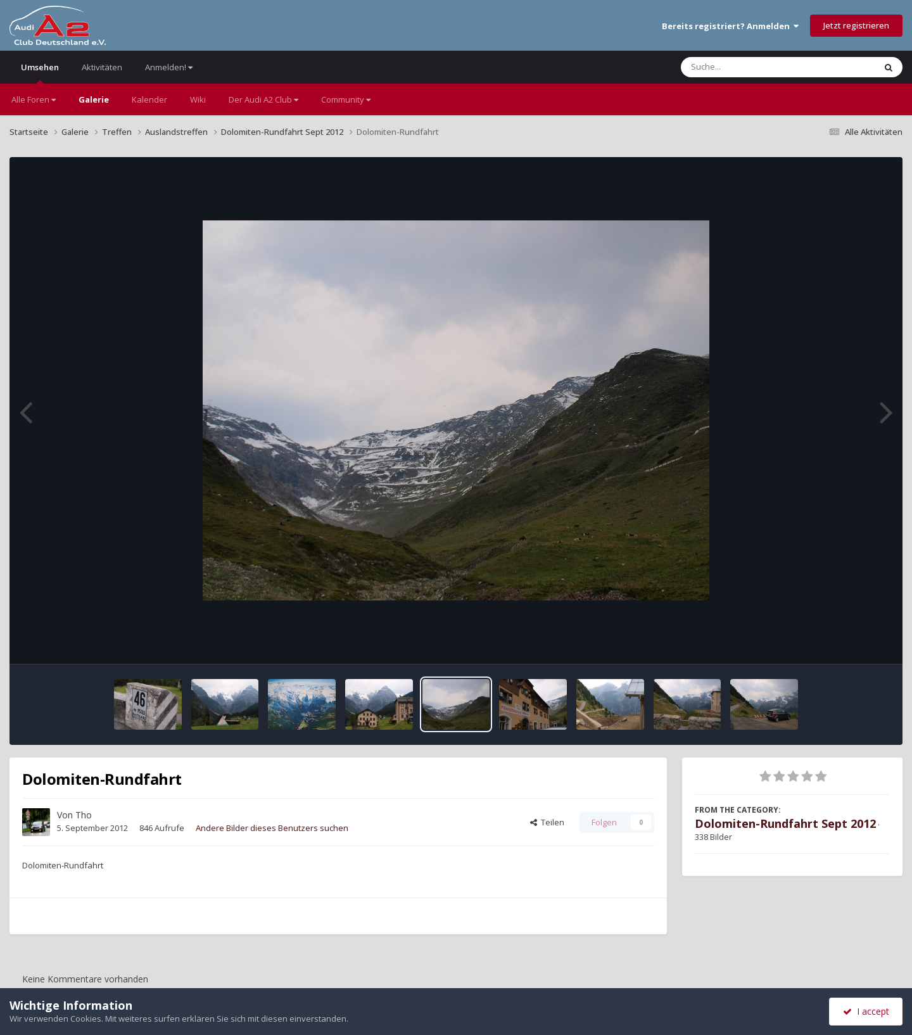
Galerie (94, 99)
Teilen (547, 822)
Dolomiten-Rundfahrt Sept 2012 (785, 823)
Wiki (198, 99)
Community (345, 99)
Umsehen (40, 72)
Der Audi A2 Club (263, 99)
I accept (866, 1011)
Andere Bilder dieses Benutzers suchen (272, 828)
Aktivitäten (102, 67)
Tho (83, 815)
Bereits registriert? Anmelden (730, 26)
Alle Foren (33, 99)
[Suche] (752, 67)
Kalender (149, 99)
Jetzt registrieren (856, 25)
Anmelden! (169, 67)
